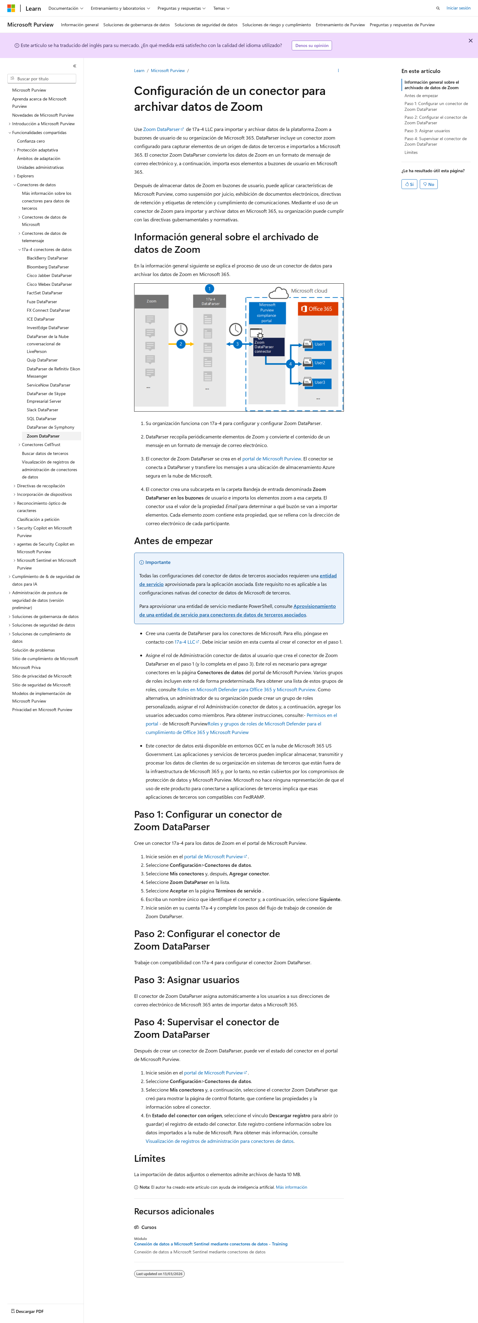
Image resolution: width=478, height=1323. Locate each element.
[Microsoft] (11, 8)
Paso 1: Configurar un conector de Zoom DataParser (436, 106)
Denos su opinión (312, 45)
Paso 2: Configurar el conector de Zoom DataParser (436, 119)
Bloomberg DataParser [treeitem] (48, 267)
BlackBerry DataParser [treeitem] (47, 258)
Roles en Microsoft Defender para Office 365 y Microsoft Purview (246, 689)
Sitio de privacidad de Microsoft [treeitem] (42, 676)
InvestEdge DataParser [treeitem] (48, 327)
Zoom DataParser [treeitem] (43, 436)
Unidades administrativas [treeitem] (40, 167)
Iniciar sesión (459, 8)
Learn (139, 70)
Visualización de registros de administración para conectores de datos (220, 1141)
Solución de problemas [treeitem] (33, 650)
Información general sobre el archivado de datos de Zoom (432, 84)
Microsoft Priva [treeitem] (26, 667)
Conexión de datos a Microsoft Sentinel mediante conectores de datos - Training (210, 1244)
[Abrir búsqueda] (438, 8)
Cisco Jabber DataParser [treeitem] (49, 275)
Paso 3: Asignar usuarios (427, 130)
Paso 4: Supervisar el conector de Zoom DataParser (436, 141)
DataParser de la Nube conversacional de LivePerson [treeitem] (48, 343)
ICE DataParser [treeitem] (41, 319)
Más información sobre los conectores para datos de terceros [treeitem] (46, 200)
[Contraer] (74, 65)
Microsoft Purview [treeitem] (29, 90)
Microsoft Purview (168, 70)
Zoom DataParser (161, 129)
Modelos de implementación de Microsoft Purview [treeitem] (41, 697)
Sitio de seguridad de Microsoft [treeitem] (41, 685)
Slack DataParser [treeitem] (42, 410)
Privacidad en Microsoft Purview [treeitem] (42, 709)
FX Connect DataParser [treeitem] (48, 310)
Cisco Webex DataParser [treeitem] (49, 284)
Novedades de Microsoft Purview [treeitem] (43, 115)
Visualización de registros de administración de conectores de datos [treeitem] (49, 469)
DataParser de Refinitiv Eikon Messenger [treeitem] (53, 372)
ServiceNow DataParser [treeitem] (48, 385)
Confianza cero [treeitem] (31, 141)
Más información (291, 1187)
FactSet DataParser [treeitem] (44, 293)
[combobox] (41, 79)
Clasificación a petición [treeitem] (38, 519)
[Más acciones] (338, 70)
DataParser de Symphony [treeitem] (50, 427)
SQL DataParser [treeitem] (41, 418)
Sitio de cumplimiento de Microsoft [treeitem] (45, 658)
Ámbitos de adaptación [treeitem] (38, 158)
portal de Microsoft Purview (271, 458)
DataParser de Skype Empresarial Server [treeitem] (46, 397)
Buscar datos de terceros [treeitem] (45, 453)
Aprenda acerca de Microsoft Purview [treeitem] (39, 102)
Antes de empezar (421, 95)
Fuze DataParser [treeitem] (42, 301)
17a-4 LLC (185, 641)
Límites (411, 152)
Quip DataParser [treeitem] (42, 360)
